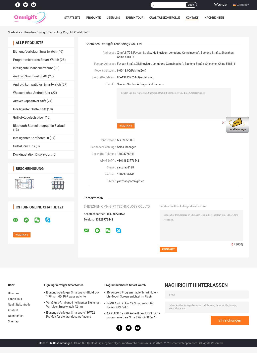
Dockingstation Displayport (32, 154)
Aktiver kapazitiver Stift (29, 101)
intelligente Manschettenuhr (33, 68)
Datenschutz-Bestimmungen (54, 343)
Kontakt (192, 17)
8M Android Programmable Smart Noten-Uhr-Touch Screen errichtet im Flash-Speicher (132, 295)
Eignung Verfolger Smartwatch (35, 51)
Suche (191, 4)
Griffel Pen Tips (24, 146)
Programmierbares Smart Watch (36, 60)
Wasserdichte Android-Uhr (31, 93)
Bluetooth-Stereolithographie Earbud (39, 126)
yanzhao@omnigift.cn (130, 181)
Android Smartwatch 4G (30, 76)
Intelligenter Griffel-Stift (29, 109)
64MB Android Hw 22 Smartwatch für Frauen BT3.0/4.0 (130, 305)
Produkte (93, 17)
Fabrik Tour (134, 17)
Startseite (72, 17)
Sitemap (13, 321)
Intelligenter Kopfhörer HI (31, 138)
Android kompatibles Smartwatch (37, 84)
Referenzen (220, 4)
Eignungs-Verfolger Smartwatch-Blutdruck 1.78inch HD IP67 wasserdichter (72, 294)
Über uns (113, 17)
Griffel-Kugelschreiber (28, 117)
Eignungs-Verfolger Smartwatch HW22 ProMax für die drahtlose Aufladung (70, 314)
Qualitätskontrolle (164, 17)
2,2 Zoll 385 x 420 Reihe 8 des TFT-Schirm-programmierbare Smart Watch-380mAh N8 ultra (133, 316)
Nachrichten (214, 17)
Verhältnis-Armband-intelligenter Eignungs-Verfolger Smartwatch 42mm (73, 304)
